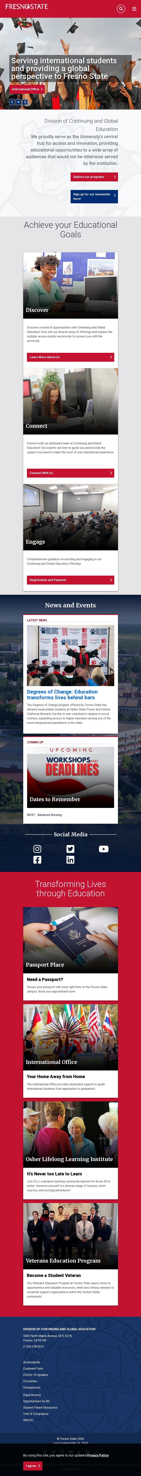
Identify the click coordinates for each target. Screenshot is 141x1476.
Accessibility (31, 1362)
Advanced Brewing (50, 815)
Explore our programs (88, 177)
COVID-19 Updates (35, 1375)
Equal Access (32, 1395)
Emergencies (31, 1387)
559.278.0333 (35, 1346)
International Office (25, 89)
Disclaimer (30, 1381)
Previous (12, 102)
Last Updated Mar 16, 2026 (70, 1443)
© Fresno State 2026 (70, 1439)
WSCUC (28, 1420)
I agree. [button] (31, 1466)
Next (25, 102)
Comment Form (33, 1368)
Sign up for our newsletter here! (92, 197)
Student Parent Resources (40, 1407)
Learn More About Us (45, 357)
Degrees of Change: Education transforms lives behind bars (62, 695)
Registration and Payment (48, 580)
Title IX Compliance (35, 1414)
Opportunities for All (36, 1401)
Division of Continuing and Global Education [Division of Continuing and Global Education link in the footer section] (59, 1329)
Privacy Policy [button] (98, 1455)
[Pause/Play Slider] (18, 102)
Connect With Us (41, 473)
